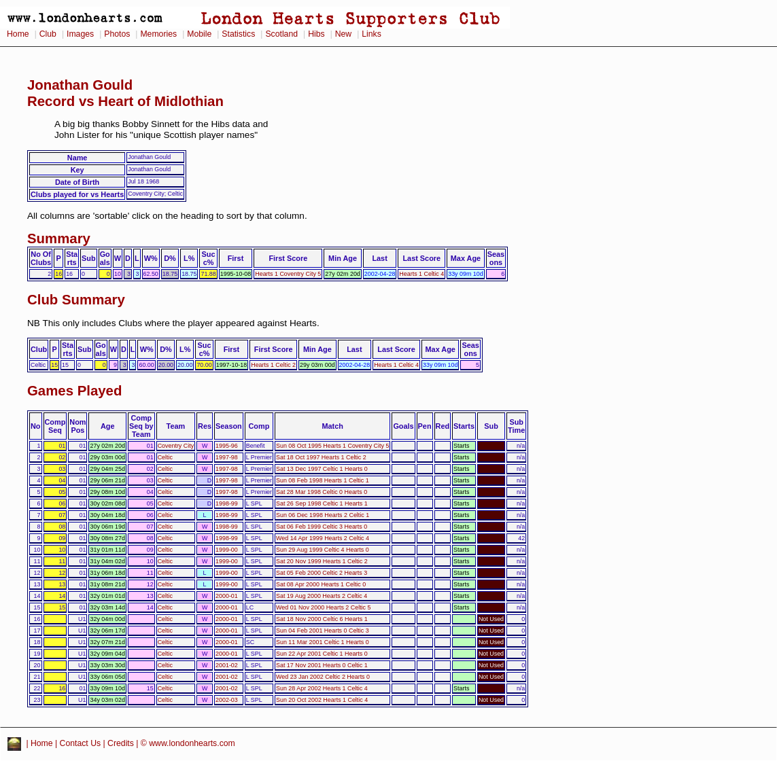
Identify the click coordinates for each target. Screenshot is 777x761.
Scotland (281, 34)
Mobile (199, 34)
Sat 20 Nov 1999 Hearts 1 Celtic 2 (322, 561)
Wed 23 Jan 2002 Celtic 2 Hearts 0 (323, 676)
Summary (58, 238)
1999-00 (226, 549)
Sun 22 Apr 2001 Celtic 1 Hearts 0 (322, 653)
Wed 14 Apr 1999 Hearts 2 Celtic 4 (322, 538)
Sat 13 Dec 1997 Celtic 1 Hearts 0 (322, 468)
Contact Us (80, 743)
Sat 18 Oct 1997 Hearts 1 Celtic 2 (321, 457)
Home (18, 34)
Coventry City (176, 445)
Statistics (238, 34)
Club (47, 34)
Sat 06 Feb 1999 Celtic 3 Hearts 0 (321, 526)
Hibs (316, 34)
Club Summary (76, 299)
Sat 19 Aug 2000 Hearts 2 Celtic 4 (321, 595)
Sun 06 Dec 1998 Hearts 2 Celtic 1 (322, 515)
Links (371, 34)
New (343, 34)
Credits (120, 743)
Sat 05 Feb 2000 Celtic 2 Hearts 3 (321, 572)
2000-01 (226, 595)
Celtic (165, 457)
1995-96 (226, 445)
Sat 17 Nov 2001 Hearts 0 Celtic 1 (322, 665)
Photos (117, 34)
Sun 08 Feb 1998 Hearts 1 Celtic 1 (322, 480)
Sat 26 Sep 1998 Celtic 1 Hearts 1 (322, 503)
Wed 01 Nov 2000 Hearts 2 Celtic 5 (323, 607)
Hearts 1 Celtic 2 (273, 364)
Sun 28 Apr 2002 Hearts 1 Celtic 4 (322, 688)
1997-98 (226, 457)
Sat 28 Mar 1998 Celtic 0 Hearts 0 (321, 492)
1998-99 (226, 503)
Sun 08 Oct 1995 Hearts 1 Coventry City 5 (332, 445)
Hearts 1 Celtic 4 (421, 273)
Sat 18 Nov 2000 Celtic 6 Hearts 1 (322, 619)
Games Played (74, 390)
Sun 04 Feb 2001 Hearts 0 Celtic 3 (322, 630)
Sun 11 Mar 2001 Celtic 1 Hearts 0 (322, 642)
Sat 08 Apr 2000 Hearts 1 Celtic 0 (321, 584)
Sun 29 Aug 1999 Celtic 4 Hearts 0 (322, 549)
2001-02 (226, 665)
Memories (158, 34)
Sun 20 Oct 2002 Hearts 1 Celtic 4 (322, 699)
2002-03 (226, 699)
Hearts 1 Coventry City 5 (288, 273)
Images (80, 34)
